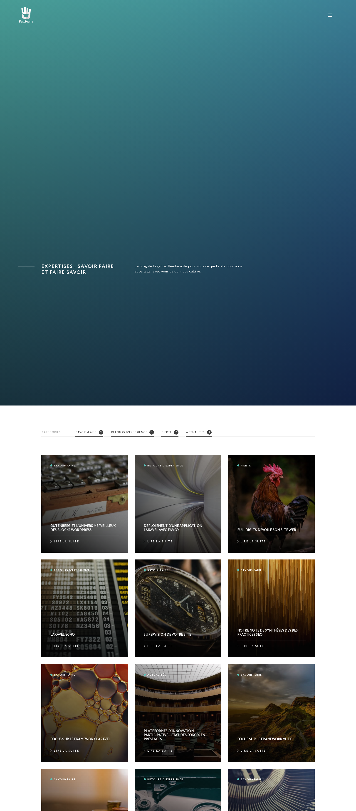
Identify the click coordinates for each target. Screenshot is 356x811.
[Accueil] (26, 15)
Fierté (170, 432)
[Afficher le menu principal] (329, 14)
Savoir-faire (89, 432)
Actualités (199, 432)
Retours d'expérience (132, 432)
